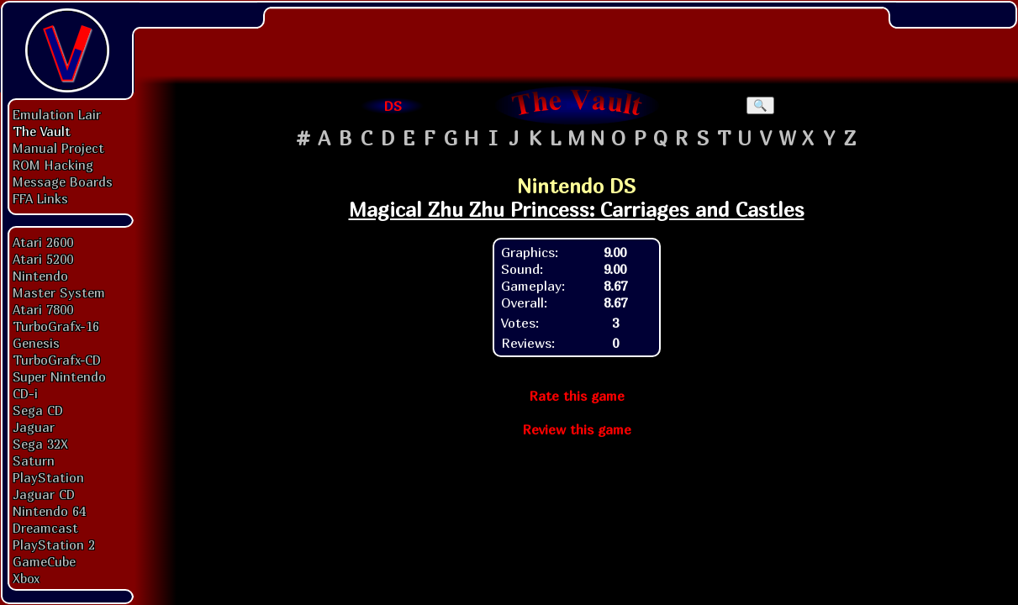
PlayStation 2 (54, 544)
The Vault (42, 131)
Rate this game (577, 395)
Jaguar (34, 426)
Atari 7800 (43, 309)
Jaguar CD (44, 494)
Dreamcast (45, 527)
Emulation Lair (57, 114)
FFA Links (40, 198)
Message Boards (63, 181)
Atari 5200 (43, 258)
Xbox (26, 578)
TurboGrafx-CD (57, 359)
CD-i (25, 393)
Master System (59, 292)
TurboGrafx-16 (56, 326)
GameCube (44, 561)
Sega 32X (40, 443)
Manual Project (58, 147)
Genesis (36, 342)
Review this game (576, 429)
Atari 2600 (43, 242)
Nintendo (40, 275)
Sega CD (38, 410)
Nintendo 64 (49, 510)
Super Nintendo (59, 376)
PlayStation (48, 477)
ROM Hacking (53, 164)
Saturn (34, 460)
